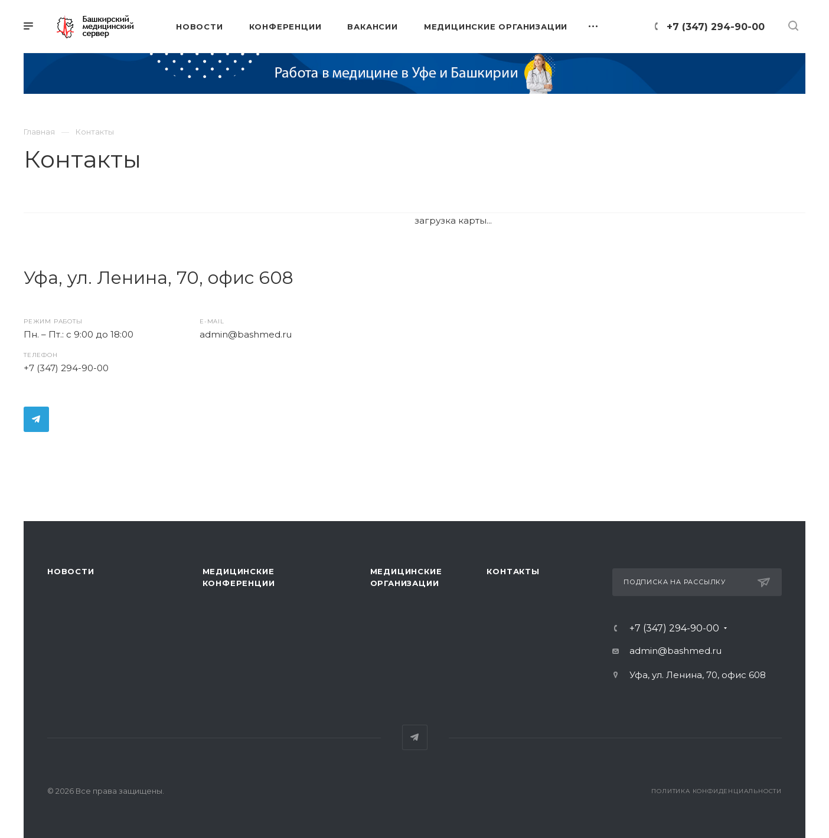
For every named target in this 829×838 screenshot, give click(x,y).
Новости (70, 571)
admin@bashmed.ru (246, 334)
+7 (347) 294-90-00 (716, 26)
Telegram (36, 419)
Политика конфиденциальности (716, 791)
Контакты (513, 571)
